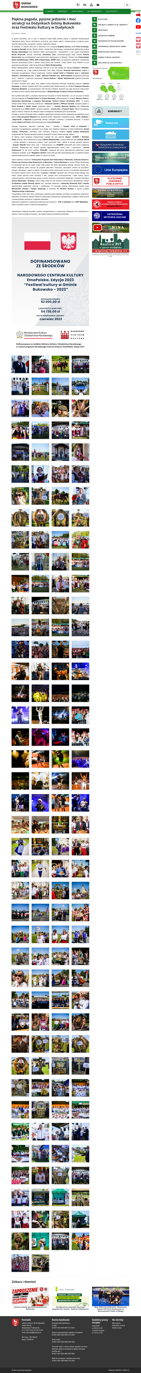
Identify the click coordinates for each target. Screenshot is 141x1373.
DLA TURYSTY (111, 11)
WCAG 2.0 (126, 1370)
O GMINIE (49, 11)
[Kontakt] (96, 5)
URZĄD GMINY (77, 11)
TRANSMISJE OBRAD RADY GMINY (109, 46)
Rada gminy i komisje (118, 1325)
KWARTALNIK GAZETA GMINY (107, 52)
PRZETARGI (100, 30)
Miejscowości (116, 1323)
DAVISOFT (119, 1370)
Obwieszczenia (116, 1328)
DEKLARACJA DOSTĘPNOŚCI (107, 62)
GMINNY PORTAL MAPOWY (106, 57)
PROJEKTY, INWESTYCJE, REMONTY (110, 25)
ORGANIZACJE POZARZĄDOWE (108, 41)
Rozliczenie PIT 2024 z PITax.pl (99, 253)
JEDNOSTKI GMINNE (103, 35)
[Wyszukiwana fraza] (113, 5)
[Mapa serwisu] (90, 5)
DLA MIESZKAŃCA (94, 11)
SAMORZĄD (62, 11)
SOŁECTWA (99, 19)
